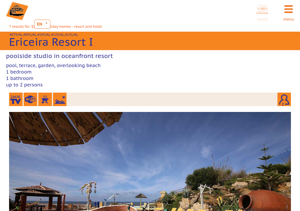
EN (39, 24)
